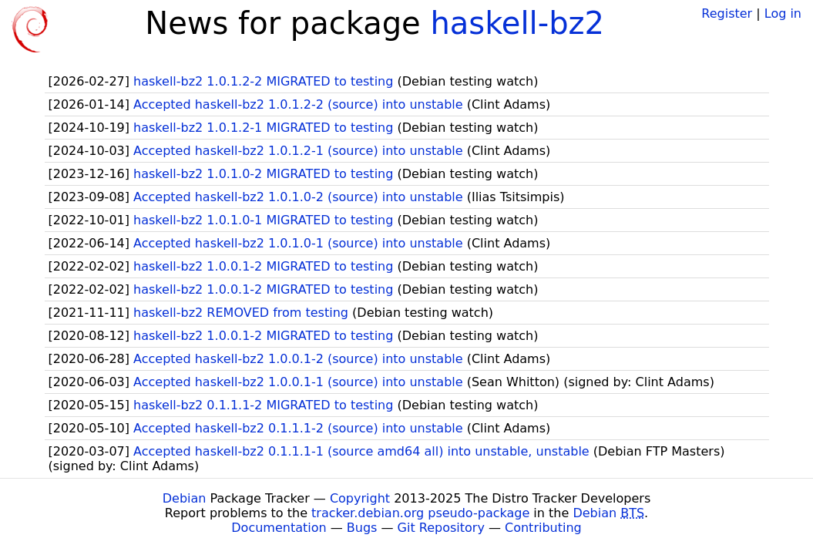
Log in (782, 13)
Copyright (360, 498)
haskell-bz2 (517, 23)
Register (726, 13)
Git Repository (441, 527)
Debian (185, 498)
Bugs (362, 527)
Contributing (543, 527)
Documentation (278, 527)
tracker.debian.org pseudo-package (420, 513)
